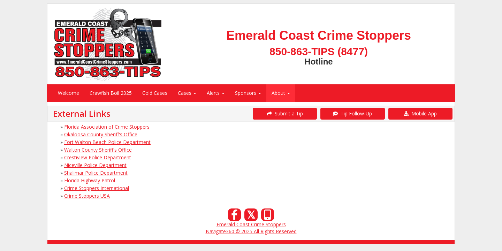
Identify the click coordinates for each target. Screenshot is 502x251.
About (281, 93)
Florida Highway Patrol (89, 180)
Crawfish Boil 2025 (111, 93)
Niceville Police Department (95, 165)
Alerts (216, 93)
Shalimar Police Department (96, 172)
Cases (187, 93)
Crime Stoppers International (96, 188)
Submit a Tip (285, 113)
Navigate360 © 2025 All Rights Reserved (251, 231)
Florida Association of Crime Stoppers (107, 126)
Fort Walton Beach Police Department (107, 142)
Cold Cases (154, 93)
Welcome (68, 93)
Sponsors (248, 93)
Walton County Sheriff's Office (98, 149)
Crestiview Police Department (97, 157)
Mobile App (420, 113)
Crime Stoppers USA (87, 195)
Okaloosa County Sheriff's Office (100, 134)
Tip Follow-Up (352, 113)
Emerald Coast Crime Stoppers (251, 224)
